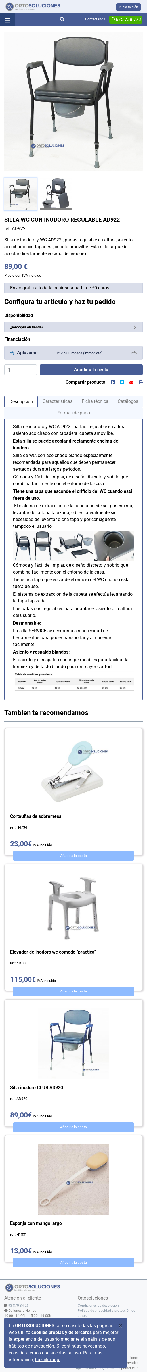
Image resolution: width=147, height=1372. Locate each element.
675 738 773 (126, 19)
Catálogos (128, 401)
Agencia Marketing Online (95, 1368)
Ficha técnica (95, 401)
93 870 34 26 (18, 1306)
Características (57, 401)
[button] (132, 352)
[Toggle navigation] (7, 19)
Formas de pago (73, 413)
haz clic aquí (47, 1359)
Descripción (21, 401)
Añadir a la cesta (73, 856)
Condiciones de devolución (98, 1306)
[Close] (120, 1325)
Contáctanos (95, 19)
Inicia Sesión (128, 7)
